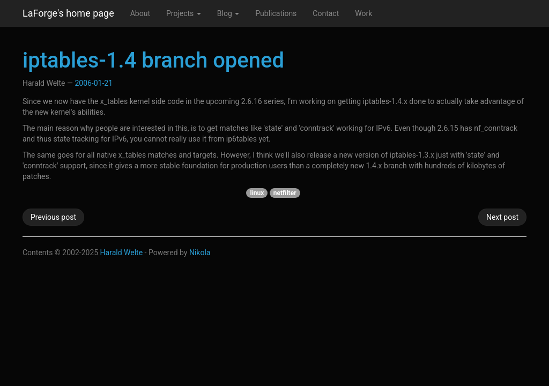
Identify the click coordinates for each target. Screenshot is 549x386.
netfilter (284, 193)
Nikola (200, 252)
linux (257, 193)
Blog (228, 13)
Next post (502, 217)
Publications (275, 13)
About (140, 13)
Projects (183, 13)
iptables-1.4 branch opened (153, 60)
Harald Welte (121, 252)
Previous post (53, 217)
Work (363, 13)
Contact (326, 13)
